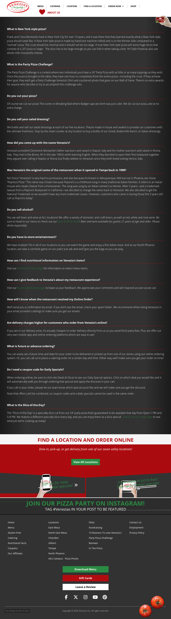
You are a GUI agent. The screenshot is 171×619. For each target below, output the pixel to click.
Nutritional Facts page (30, 268)
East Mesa (54, 527)
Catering (12, 537)
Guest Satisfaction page (31, 288)
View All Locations (85, 462)
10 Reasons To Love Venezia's (105, 532)
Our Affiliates (15, 553)
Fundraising (95, 527)
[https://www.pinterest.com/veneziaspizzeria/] (105, 597)
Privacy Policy (136, 532)
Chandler (53, 537)
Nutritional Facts (17, 543)
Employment (136, 527)
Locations (53, 522)
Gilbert (52, 543)
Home (11, 522)
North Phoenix (56, 553)
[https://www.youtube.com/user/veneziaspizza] (95, 597)
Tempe (52, 548)
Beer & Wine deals (68, 221)
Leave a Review (85, 587)
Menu (11, 527)
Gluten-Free (14, 532)
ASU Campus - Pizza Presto (63, 558)
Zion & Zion (24, 610)
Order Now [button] (116, 6)
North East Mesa (57, 532)
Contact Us (135, 522)
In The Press (96, 548)
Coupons (13, 548)
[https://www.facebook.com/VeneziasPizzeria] (66, 597)
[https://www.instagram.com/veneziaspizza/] (85, 597)
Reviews (93, 543)
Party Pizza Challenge (101, 537)
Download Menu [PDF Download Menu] (85, 569)
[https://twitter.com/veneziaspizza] (76, 597)
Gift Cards (85, 578)
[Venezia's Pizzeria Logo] (18, 8)
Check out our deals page (137, 417)
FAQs (92, 522)
